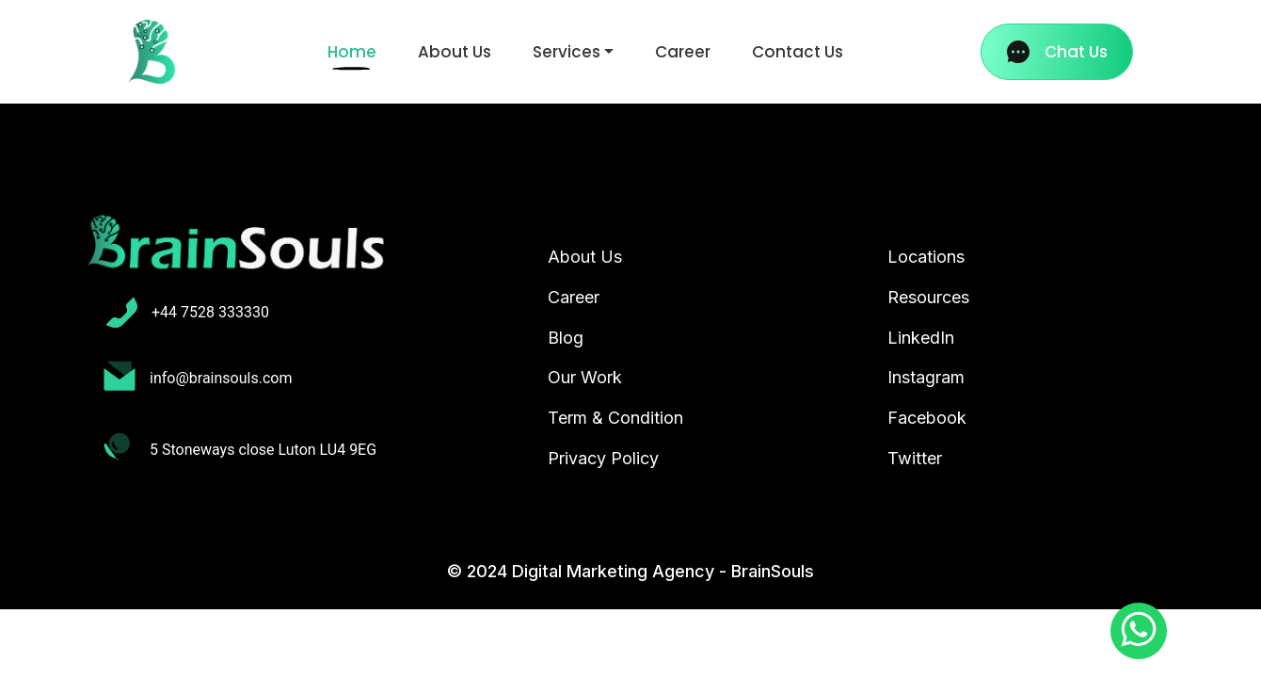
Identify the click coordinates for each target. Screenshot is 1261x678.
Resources (928, 297)
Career (682, 51)
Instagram (926, 377)
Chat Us (1057, 51)
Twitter (914, 458)
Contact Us (797, 51)
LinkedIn (920, 337)
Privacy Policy (603, 458)
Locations (926, 256)
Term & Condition (615, 418)
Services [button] (566, 51)
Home (355, 51)
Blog (565, 337)
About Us (454, 51)
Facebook (926, 418)
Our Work (585, 377)
